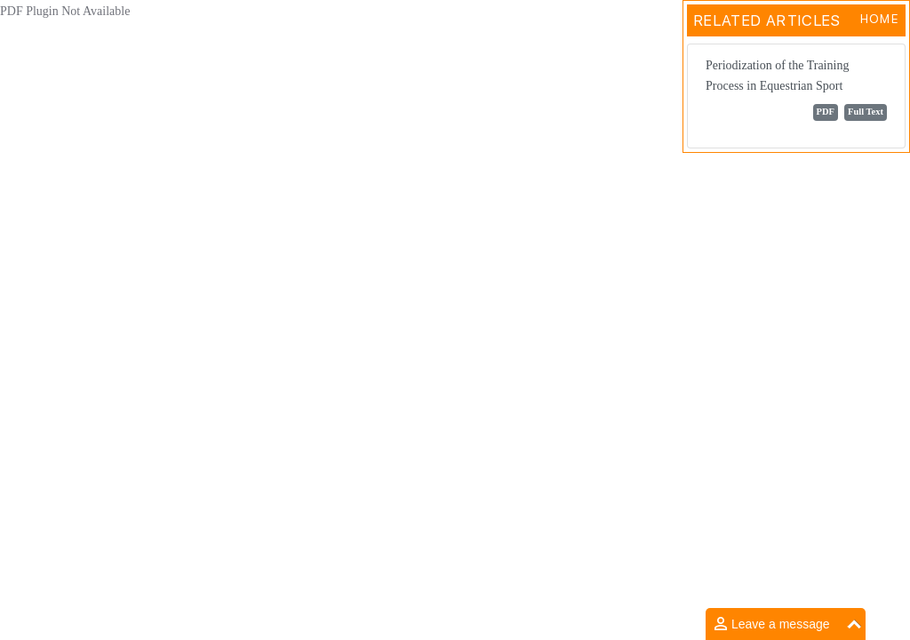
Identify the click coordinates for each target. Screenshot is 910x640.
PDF (825, 111)
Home (879, 19)
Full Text (865, 111)
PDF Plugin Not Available (65, 11)
